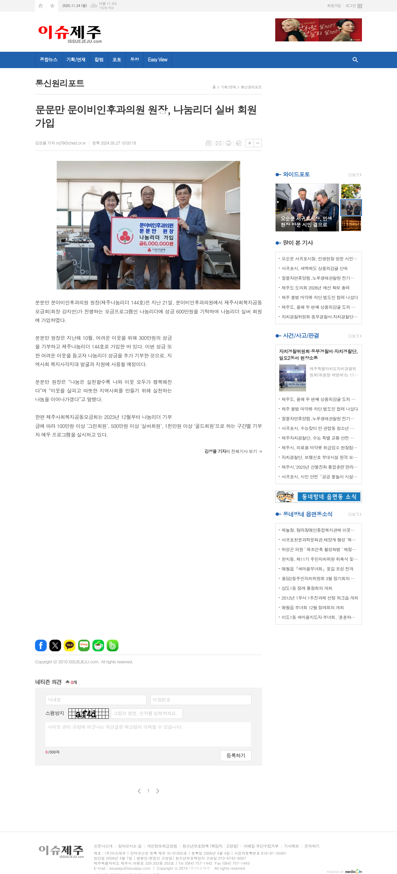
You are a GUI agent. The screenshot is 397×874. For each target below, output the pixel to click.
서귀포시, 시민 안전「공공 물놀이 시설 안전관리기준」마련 (320, 476)
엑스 (55, 645)
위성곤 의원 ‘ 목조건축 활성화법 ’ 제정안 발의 (320, 549)
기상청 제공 (106, 8)
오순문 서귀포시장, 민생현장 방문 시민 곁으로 (320, 258)
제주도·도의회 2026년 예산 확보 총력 (316, 287)
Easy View (157, 59)
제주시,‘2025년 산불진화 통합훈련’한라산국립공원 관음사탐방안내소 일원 (320, 467)
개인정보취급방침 (162, 846)
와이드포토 (296, 174)
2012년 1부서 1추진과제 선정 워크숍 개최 (320, 598)
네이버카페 (98, 645)
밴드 (112, 645)
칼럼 (98, 59)
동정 (134, 59)
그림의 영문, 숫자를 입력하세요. (145, 713)
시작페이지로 (40, 6)
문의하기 (311, 846)
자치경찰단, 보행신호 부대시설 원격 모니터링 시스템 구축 (320, 457)
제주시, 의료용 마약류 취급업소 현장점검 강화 (320, 447)
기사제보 (291, 846)
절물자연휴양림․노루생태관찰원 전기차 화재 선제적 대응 (320, 278)
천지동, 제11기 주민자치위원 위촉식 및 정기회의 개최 (320, 559)
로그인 (351, 5)
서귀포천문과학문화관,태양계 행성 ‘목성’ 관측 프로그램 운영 (320, 539)
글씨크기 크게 (250, 143)
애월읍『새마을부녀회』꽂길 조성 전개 (317, 569)
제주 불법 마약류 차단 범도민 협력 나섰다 (320, 297)
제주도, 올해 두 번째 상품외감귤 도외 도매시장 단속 (320, 307)
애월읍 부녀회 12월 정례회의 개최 (313, 607)
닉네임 (54, 699)
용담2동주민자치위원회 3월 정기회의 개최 (320, 578)
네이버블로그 (84, 645)
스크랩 (238, 143)
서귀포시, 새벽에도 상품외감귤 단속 (315, 268)
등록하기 (236, 755)
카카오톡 (69, 645)
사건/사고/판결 (301, 336)
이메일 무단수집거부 (261, 846)
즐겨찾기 (52, 6)
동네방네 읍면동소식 (307, 514)
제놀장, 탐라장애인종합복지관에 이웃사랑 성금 (320, 530)
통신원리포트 (251, 86)
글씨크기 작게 (258, 143)
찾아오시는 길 (129, 846)
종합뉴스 (48, 59)
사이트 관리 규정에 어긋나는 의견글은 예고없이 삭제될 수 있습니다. (115, 726)
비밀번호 (161, 699)
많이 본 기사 (298, 243)
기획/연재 (76, 59)
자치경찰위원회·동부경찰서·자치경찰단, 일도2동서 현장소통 (320, 316)
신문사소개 (103, 846)
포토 (116, 59)
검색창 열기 (355, 60)
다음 (157, 791)
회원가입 (334, 5)
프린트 (228, 143)
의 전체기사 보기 (231, 451)
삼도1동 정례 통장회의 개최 (307, 588)
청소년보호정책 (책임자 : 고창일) (210, 846)
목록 (208, 143)
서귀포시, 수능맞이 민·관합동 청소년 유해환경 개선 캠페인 (320, 428)
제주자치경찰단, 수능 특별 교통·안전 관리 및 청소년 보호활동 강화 (320, 438)
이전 (139, 791)
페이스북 (41, 645)
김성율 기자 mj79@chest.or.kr (60, 143)
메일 (218, 143)
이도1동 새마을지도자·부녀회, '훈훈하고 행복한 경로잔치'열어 (320, 617)
